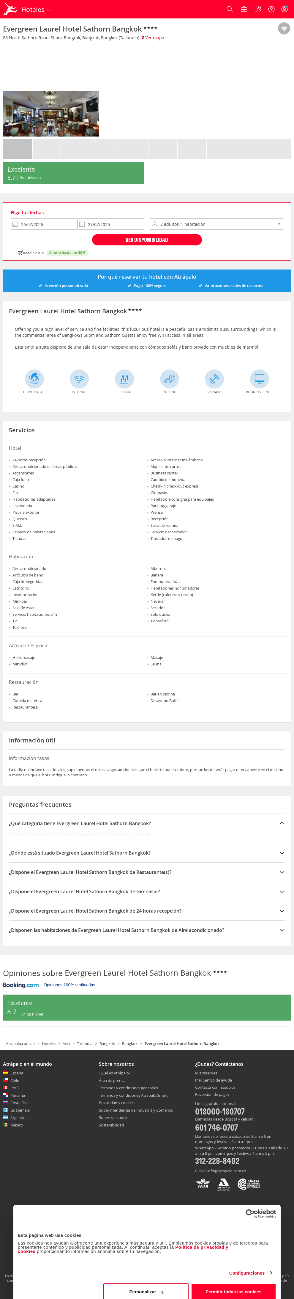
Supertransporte (113, 1117)
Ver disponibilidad (147, 239)
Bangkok (107, 1043)
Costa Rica (19, 1102)
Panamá (17, 1095)
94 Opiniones (30, 177)
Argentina (19, 1117)
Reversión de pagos (212, 1094)
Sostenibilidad (111, 1125)
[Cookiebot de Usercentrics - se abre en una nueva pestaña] (250, 1207)
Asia (66, 1043)
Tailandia (84, 1043)
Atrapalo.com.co (20, 1043)
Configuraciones (247, 1266)
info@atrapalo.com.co (226, 1170)
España (16, 1073)
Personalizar (146, 1285)
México (16, 1125)
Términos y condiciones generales (128, 1087)
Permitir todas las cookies (234, 1285)
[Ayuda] (271, 9)
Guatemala (20, 1110)
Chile (14, 1080)
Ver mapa (153, 37)
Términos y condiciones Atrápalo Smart (133, 1095)
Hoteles (49, 1043)
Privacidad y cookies (117, 1102)
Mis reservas (206, 1073)
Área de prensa (112, 1080)
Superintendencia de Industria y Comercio (136, 1110)
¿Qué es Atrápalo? (115, 1073)
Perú (14, 1087)
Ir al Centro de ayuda (213, 1080)
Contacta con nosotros (215, 1087)
